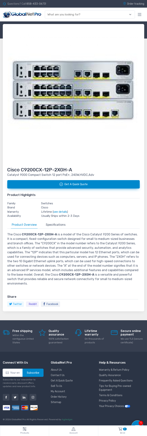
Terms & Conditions (110, 395)
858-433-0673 (36, 3)
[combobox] (87, 14)
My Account (58, 391)
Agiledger (67, 419)
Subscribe (33, 372)
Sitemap (56, 402)
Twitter (15, 304)
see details (60, 211)
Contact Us (58, 375)
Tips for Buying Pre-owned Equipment (115, 388)
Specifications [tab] (55, 224)
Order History (59, 396)
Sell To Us (56, 386)
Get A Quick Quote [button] (74, 184)
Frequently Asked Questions (116, 380)
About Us (56, 369)
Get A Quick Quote (62, 380)
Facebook (50, 304)
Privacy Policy (107, 400)
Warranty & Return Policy (114, 369)
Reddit (33, 304)
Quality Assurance (110, 375)
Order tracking (133, 3)
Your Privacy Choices (114, 406)
